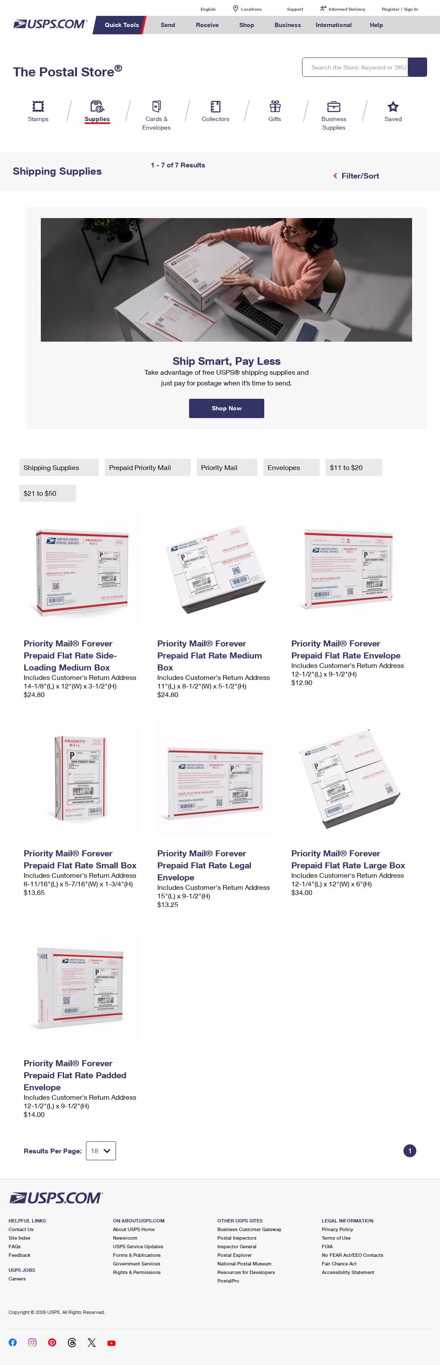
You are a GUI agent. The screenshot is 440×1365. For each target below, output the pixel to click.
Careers (17, 1278)
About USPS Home (134, 1229)
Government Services (136, 1263)
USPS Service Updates (138, 1246)
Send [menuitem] (168, 24)
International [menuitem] (334, 24)
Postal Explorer (234, 1255)
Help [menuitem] (376, 24)
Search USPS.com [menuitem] (405, 25)
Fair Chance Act (339, 1263)
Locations (251, 9)
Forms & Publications (137, 1255)
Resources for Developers (246, 1272)
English (199, 9)
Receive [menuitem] (207, 24)
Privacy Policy (337, 1229)
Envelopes (285, 467)
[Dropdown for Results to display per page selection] (101, 1150)
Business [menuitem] (288, 24)
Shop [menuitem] (246, 24)
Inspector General (237, 1246)
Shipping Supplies (52, 467)
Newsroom (125, 1238)
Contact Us (21, 1229)
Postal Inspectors (237, 1238)
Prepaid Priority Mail (141, 467)
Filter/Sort (359, 175)
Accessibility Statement (348, 1272)
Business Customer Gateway (249, 1229)
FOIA (327, 1246)
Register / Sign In (400, 9)
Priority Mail (220, 467)
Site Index (20, 1238)
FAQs (15, 1246)
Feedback (20, 1255)
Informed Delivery (347, 9)
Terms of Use (336, 1238)
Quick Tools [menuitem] (122, 24)
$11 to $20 (347, 467)
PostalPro (228, 1280)
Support (295, 9)
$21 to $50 (41, 493)
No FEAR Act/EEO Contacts (352, 1255)
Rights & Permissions (137, 1272)
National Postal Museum (244, 1263)
